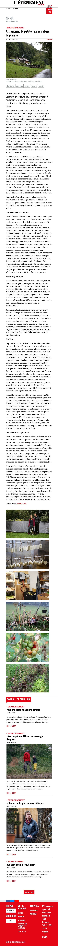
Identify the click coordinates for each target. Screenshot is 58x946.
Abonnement (34, 910)
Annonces (33, 914)
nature (27, 86)
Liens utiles (22, 932)
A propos (21, 917)
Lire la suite (11, 726)
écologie (34, 86)
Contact (45, 931)
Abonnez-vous (50, 10)
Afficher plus (29, 892)
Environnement (15, 28)
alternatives (10, 86)
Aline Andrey (49, 39)
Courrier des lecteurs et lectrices (22, 926)
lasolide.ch (21, 504)
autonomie (19, 86)
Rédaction (21, 920)
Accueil (20, 913)
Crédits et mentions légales (15, 942)
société (41, 86)
